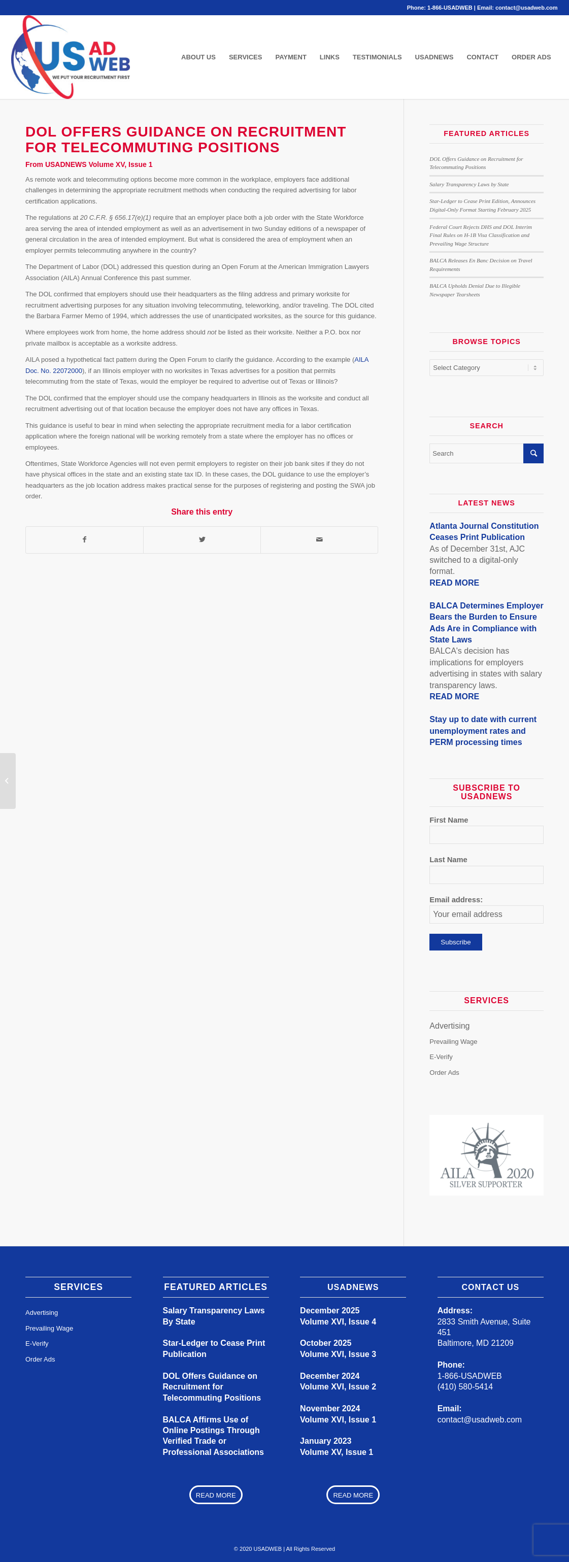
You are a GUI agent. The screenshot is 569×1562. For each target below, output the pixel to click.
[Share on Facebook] (84, 540)
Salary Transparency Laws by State (469, 184)
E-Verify (441, 1057)
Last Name (448, 860)
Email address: (456, 900)
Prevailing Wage (453, 1041)
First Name (448, 820)
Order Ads (444, 1072)
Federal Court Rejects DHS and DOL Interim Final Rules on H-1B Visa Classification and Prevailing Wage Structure (480, 235)
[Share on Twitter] (202, 540)
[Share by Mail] (319, 540)
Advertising (449, 1026)
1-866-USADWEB (450, 8)
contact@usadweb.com (526, 8)
